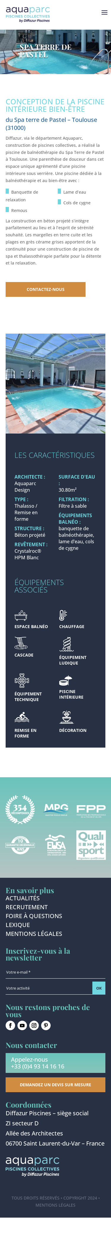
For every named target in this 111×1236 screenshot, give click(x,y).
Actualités (23, 899)
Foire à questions (34, 917)
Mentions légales (34, 935)
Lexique (18, 926)
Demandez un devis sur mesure (55, 1084)
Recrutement (27, 908)
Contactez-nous (46, 289)
